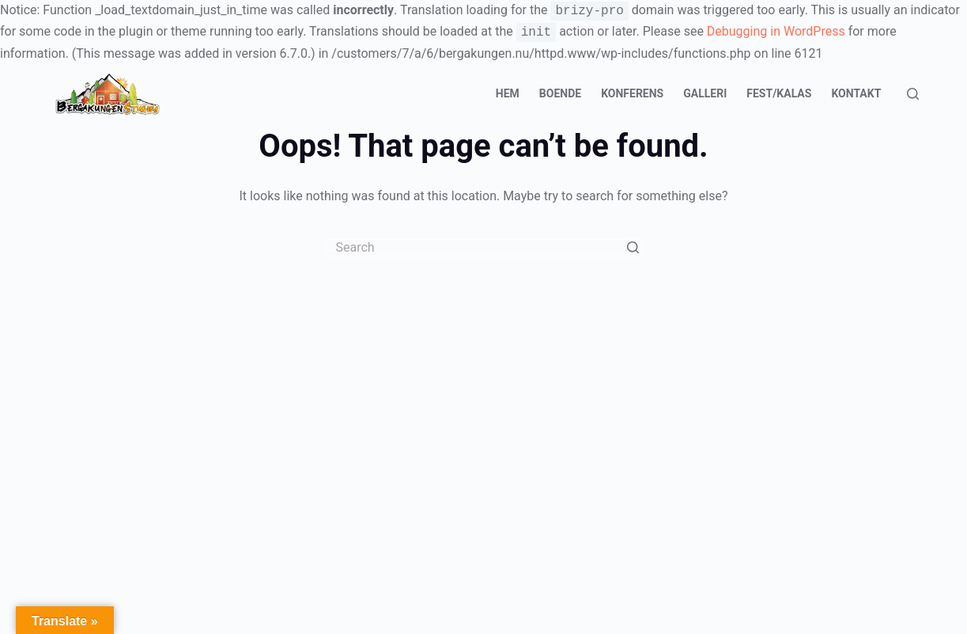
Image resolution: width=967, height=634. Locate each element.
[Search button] (633, 247)
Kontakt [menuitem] (856, 93)
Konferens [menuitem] (632, 93)
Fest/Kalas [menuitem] (778, 93)
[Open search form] (913, 94)
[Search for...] (484, 247)
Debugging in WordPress (776, 32)
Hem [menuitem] (507, 93)
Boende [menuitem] (560, 93)
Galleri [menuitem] (705, 93)
